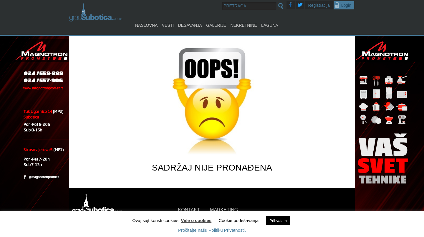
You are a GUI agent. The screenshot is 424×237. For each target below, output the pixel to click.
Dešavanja (190, 25)
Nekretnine (243, 25)
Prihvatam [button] (278, 220)
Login (346, 5)
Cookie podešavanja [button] (238, 220)
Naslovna (146, 25)
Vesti (168, 25)
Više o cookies (196, 220)
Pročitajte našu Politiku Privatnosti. (212, 230)
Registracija (319, 5)
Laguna (269, 25)
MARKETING (224, 209)
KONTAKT (189, 209)
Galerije (216, 25)
